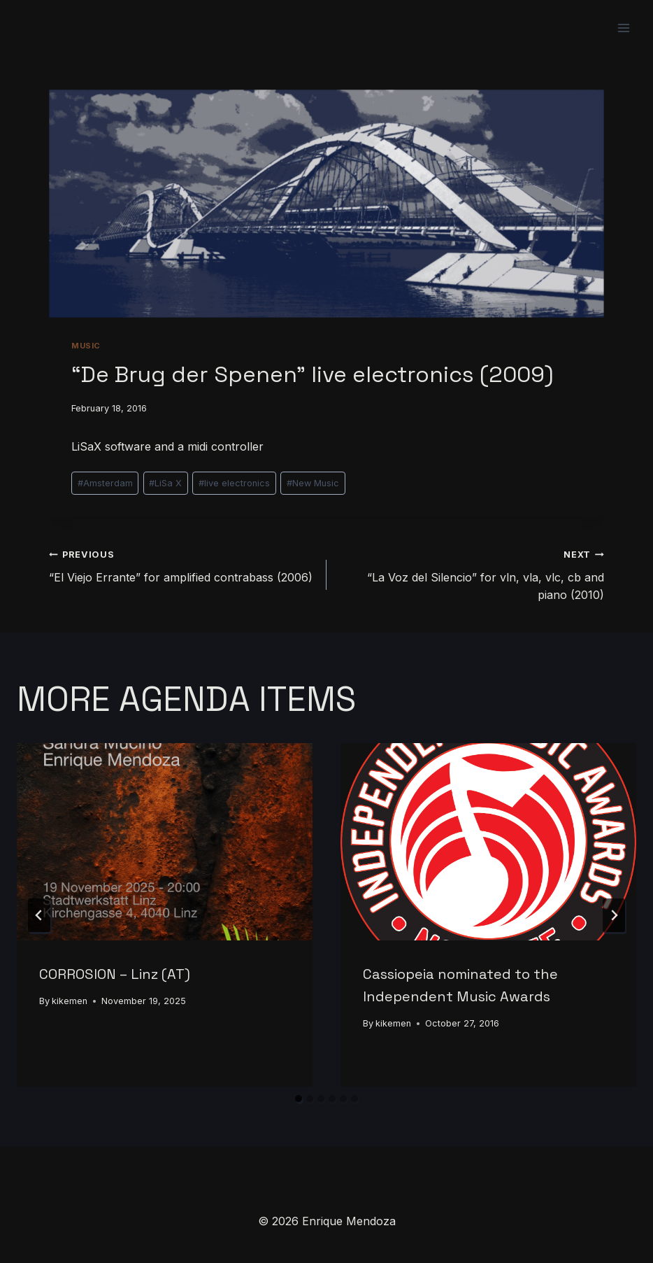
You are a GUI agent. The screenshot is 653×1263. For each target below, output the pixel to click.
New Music (313, 483)
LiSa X (165, 483)
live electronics (234, 483)
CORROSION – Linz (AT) (114, 974)
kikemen (69, 1001)
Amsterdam (105, 483)
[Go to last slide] (39, 915)
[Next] (614, 915)
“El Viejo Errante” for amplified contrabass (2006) (182, 564)
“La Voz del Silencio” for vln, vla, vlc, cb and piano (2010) (471, 573)
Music (86, 346)
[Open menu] (623, 27)
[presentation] (165, 841)
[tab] (298, 1098)
